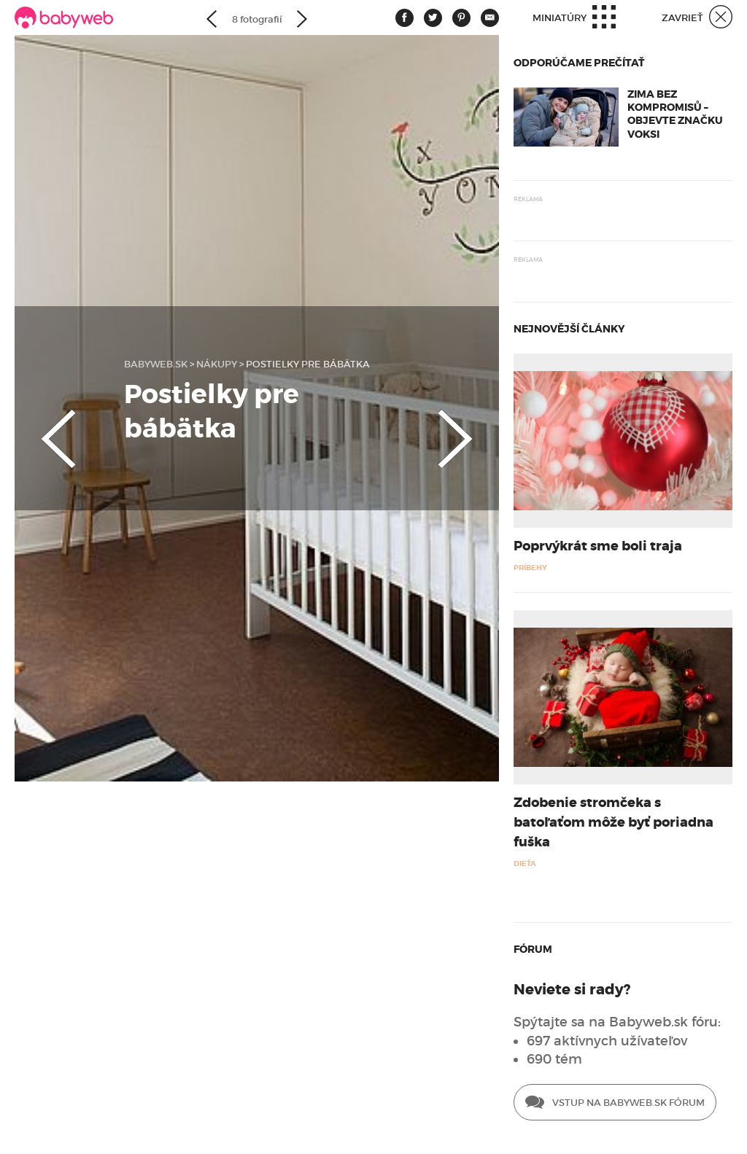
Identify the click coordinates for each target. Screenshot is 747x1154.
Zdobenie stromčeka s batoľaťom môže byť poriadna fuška (613, 822)
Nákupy (216, 364)
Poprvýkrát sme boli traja (598, 546)
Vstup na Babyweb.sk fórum (615, 1104)
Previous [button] (44, 426)
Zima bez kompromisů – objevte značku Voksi (675, 114)
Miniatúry (574, 18)
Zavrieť (697, 18)
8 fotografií (257, 19)
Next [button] (470, 426)
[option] (257, 408)
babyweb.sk (155, 364)
